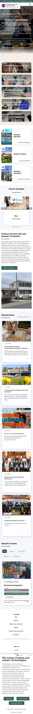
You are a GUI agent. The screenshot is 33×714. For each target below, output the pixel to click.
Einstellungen (23, 698)
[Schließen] (30, 655)
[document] (16, 676)
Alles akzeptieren (16, 703)
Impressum (10, 709)
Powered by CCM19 (16, 712)
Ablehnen (9, 698)
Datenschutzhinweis (20, 709)
